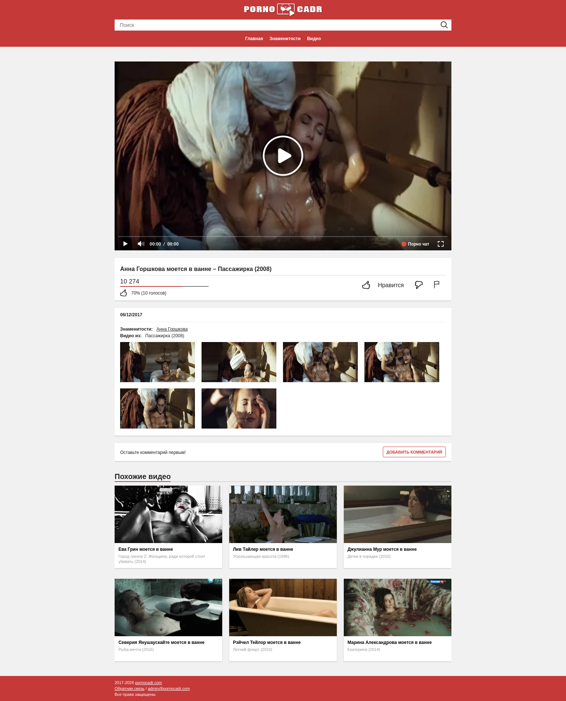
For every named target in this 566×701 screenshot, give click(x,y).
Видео (314, 38)
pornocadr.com (148, 682)
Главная (254, 38)
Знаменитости (284, 38)
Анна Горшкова (172, 329)
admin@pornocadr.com (169, 688)
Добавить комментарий (414, 452)
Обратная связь (129, 688)
